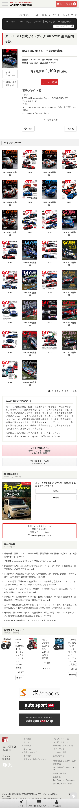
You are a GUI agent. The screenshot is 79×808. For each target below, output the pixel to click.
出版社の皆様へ (59, 773)
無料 (13, 21)
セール (26, 742)
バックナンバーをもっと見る (62, 391)
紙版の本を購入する (10, 84)
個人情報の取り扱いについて (64, 768)
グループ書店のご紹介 (62, 783)
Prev (69, 128)
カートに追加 (49, 82)
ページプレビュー (9, 74)
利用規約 (57, 764)
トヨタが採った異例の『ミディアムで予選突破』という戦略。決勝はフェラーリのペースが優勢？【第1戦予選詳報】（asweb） (40, 575)
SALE (21, 21)
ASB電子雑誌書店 (10, 748)
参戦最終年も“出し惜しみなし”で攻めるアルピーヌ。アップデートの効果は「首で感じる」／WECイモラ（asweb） (40, 567)
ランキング (50, 21)
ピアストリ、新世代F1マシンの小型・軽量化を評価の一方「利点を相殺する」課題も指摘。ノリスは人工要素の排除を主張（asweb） (40, 598)
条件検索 (27, 756)
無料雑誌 (27, 739)
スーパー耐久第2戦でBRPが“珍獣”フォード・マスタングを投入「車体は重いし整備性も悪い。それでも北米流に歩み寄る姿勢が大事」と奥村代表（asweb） (40, 606)
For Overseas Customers (64, 780)
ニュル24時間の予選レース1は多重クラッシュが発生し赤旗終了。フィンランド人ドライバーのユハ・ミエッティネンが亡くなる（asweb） (40, 583)
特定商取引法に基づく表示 (64, 761)
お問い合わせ (58, 756)
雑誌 (28, 21)
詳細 (56, 497)
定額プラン (64, 21)
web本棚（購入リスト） (39, 803)
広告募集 (57, 777)
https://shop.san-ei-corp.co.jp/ (21, 436)
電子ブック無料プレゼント (35, 759)
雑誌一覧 (27, 745)
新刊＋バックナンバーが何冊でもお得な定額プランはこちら (39, 531)
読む (56, 491)
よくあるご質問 (59, 752)
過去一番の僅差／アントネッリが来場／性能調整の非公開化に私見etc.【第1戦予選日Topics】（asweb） (40, 555)
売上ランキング (30, 752)
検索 (72, 26)
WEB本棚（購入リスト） (63, 745)
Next (29, 128)
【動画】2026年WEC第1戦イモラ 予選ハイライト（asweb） (31, 561)
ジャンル (38, 21)
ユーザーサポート (49, 15)
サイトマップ (68, 15)
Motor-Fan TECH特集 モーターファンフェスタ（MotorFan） (31, 620)
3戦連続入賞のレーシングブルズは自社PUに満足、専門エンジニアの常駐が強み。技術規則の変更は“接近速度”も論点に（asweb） (39, 614)
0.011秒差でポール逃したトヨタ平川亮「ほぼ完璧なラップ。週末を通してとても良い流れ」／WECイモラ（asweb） (39, 591)
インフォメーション (28, 15)
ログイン (22, 803)
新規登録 (57, 803)
